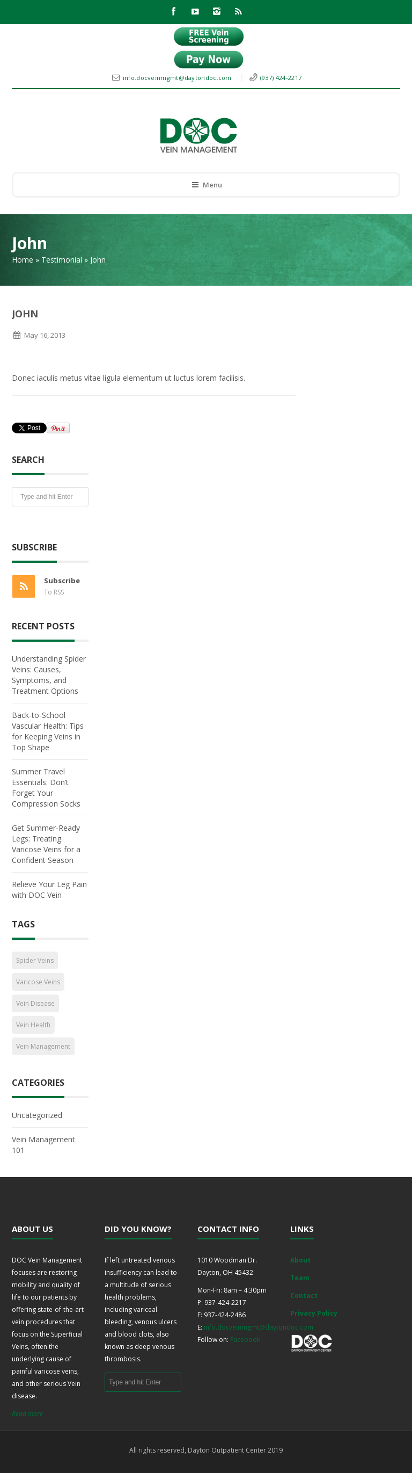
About (300, 1260)
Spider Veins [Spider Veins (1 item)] (35, 960)
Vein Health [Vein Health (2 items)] (33, 1024)
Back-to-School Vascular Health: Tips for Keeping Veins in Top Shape (48, 731)
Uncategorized (37, 1115)
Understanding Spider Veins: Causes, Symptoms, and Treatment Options (49, 675)
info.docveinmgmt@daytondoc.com (178, 78)
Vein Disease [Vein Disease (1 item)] (35, 1003)
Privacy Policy (313, 1313)
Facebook (245, 1339)
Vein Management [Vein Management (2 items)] (43, 1046)
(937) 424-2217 (280, 78)
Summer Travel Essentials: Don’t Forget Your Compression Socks (46, 787)
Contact (304, 1295)
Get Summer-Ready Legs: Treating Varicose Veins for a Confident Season (46, 844)
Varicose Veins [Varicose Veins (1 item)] (38, 981)
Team (300, 1277)
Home (22, 260)
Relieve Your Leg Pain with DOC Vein (49, 889)
